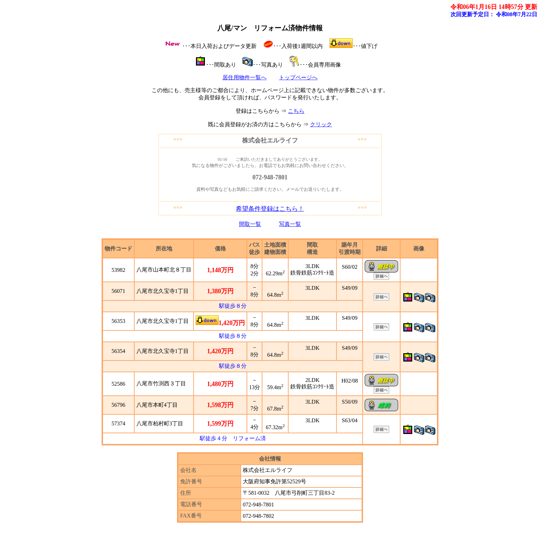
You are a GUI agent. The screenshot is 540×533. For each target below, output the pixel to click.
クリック (321, 124)
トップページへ (298, 77)
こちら (296, 111)
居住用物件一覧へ (244, 77)
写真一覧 (290, 224)
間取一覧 (250, 224)
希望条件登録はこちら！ (270, 208)
